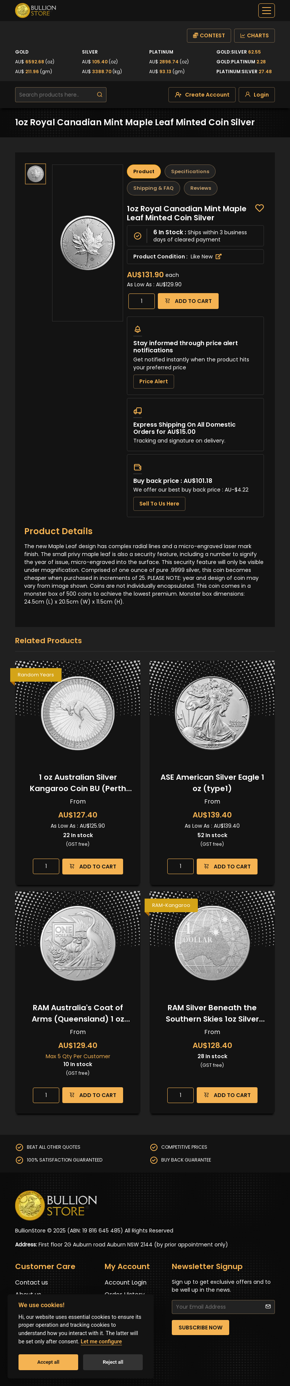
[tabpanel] (195, 360)
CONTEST (209, 35)
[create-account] (202, 94)
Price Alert (153, 381)
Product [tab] (143, 171)
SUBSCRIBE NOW (200, 1327)
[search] (100, 94)
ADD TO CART (188, 301)
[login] (257, 94)
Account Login (126, 1282)
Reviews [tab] (200, 188)
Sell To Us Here (159, 503)
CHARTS (254, 35)
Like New (206, 256)
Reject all (113, 1362)
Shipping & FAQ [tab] (153, 188)
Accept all (48, 1362)
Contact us (31, 1282)
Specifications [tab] (190, 171)
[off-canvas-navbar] (266, 10)
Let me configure (101, 1341)
